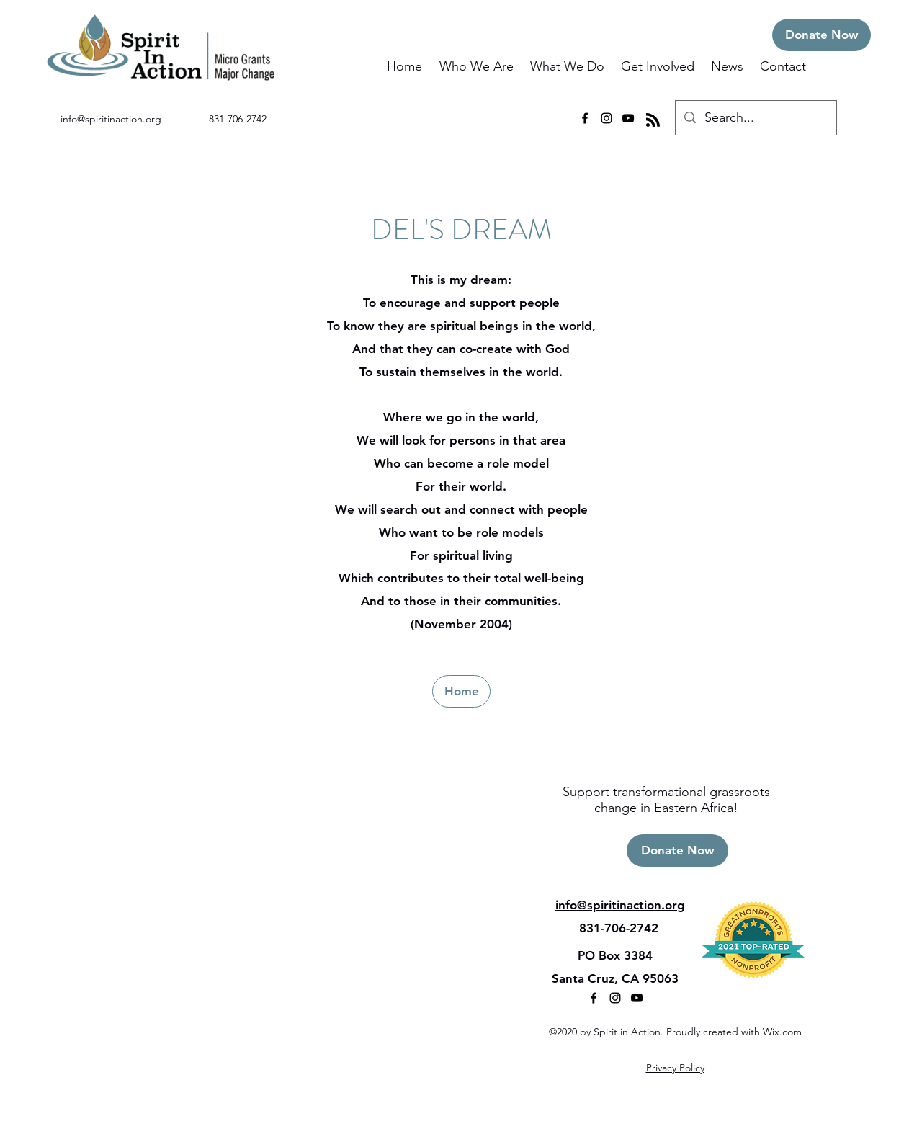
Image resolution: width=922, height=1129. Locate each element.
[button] (477, 67)
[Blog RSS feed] (653, 120)
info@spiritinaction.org (111, 118)
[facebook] (585, 118)
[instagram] (606, 118)
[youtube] (628, 118)
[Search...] (755, 118)
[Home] (461, 691)
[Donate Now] (821, 35)
